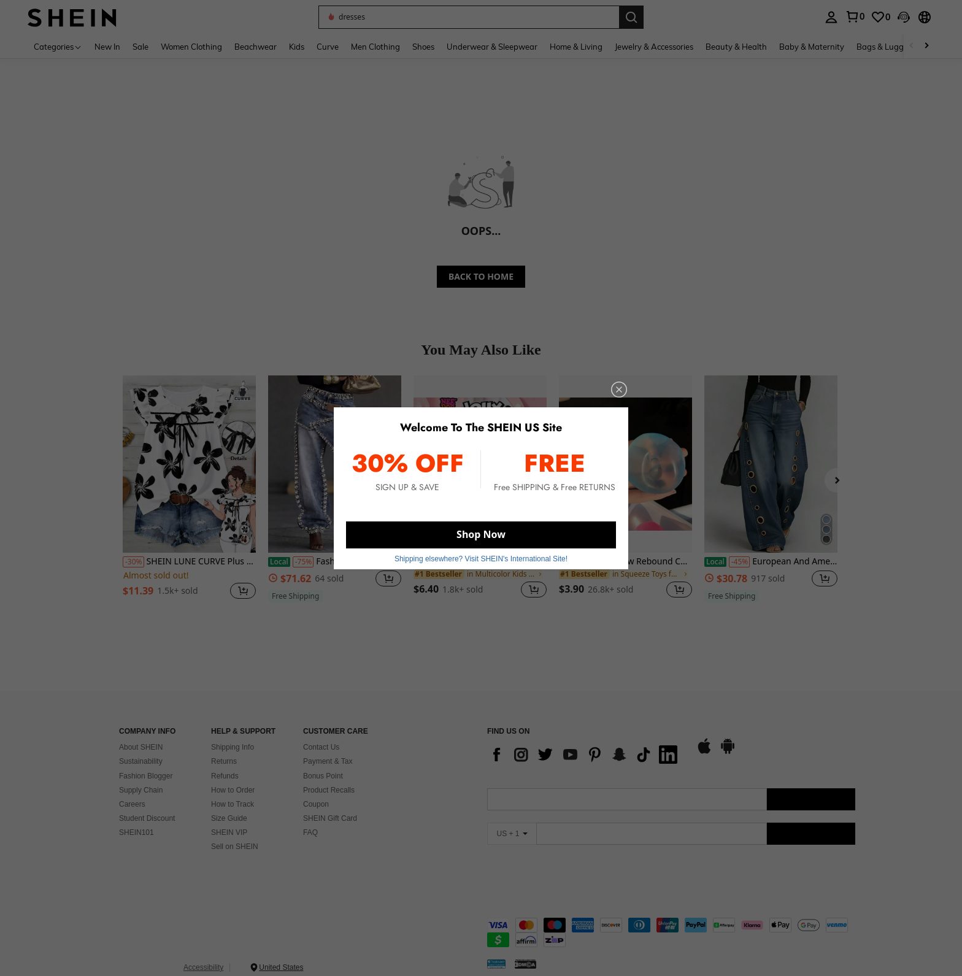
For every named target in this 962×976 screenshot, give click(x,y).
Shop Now (481, 534)
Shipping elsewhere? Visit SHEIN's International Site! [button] (481, 559)
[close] (619, 389)
